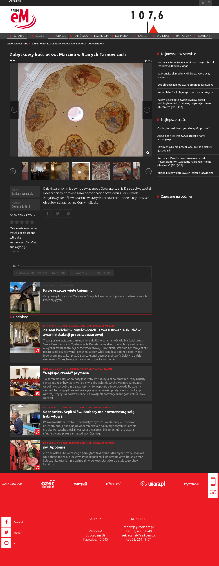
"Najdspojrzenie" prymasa (66, 373)
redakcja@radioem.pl (139, 527)
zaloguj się (14, 251)
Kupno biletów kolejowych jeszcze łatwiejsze (185, 92)
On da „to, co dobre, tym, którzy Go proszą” (183, 128)
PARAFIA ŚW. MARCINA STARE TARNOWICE (40, 273)
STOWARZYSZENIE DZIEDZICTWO (92, 273)
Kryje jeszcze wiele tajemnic (67, 290)
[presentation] (20, 548)
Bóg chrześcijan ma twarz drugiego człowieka (185, 84)
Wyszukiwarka (209, 3)
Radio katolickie (11, 484)
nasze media (14, 1)
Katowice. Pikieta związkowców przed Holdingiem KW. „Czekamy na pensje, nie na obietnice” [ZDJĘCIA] (184, 103)
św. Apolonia (54, 447)
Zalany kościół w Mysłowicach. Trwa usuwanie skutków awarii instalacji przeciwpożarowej (91, 332)
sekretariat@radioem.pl (139, 535)
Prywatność (191, 484)
